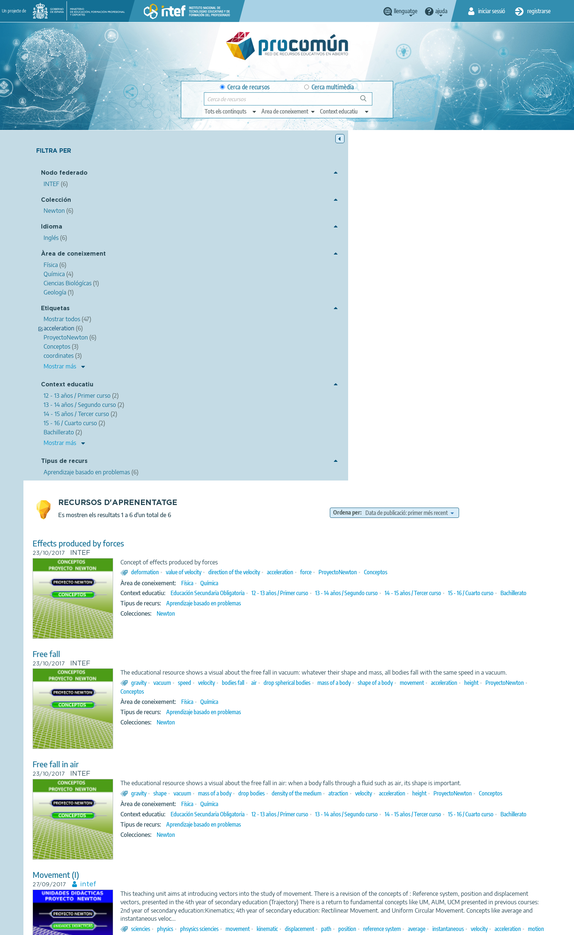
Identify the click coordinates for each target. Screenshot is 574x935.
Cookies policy (273, 926)
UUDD (531, 602)
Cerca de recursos (245, 87)
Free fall (178, 304)
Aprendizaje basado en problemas (335, 261)
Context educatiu (67, 386)
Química (341, 233)
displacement (431, 593)
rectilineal (461, 602)
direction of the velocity (366, 222)
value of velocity (315, 222)
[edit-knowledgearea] (288, 111)
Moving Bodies (189, 765)
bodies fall (365, 341)
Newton (297, 271)
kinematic (399, 593)
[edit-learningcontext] (345, 111)
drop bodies (383, 451)
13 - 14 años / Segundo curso (478, 243)
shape (291, 451)
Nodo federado (64, 174)
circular (436, 602)
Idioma (51, 228)
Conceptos (507, 222)
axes (378, 700)
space (368, 811)
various (447, 811)
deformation (277, 222)
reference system (514, 593)
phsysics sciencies (331, 593)
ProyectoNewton (469, 222)
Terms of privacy (229, 926)
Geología (389, 829)
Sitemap (346, 926)
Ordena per (401, 162)
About (146, 926)
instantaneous (292, 602)
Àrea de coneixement (73, 254)
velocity (338, 341)
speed (316, 341)
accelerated (510, 691)
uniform (482, 691)
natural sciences (303, 691)
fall (362, 700)
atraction (470, 451)
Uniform (391, 811)
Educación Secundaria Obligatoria (339, 243)
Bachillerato (352, 251)
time (350, 811)
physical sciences (345, 691)
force (437, 222)
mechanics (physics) (416, 691)
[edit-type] (230, 111)
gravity (270, 341)
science (271, 691)
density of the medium (428, 451)
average (261, 602)
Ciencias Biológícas (333, 829)
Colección (56, 201)
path (458, 593)
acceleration (412, 222)
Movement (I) (187, 531)
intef (220, 540)
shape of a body (507, 341)
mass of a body (465, 341)
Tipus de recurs (64, 462)
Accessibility (313, 926)
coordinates (408, 602)
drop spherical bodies (418, 341)
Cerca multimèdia (329, 87)
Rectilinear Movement (201, 654)
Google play (305, 897)
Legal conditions (182, 926)
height (324, 349)
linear (453, 700)
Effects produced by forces (210, 193)
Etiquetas (55, 309)
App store (242, 897)
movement (264, 349)
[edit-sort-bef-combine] (464, 162)
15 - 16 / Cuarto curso (309, 251)
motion (380, 602)
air (385, 341)
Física (319, 233)
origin (520, 811)
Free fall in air (187, 414)
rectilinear (455, 691)
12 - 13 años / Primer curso (411, 243)
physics (297, 593)
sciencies (272, 593)
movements (458, 802)
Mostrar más (60, 367)
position (479, 593)
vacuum (294, 341)
